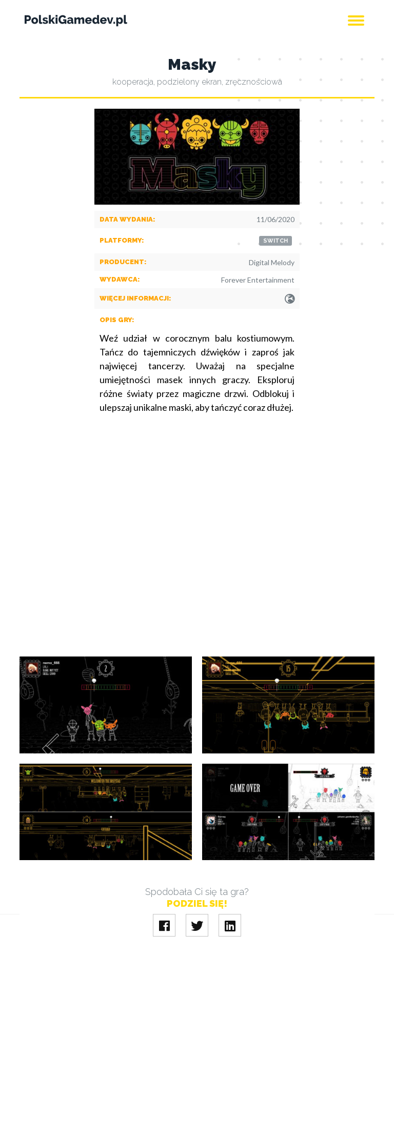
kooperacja (132, 82)
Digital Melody (271, 262)
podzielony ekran (189, 82)
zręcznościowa (253, 82)
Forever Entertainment (257, 279)
